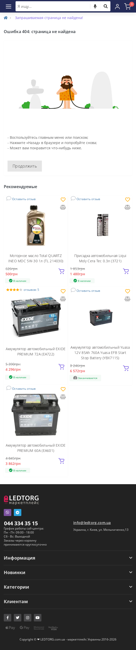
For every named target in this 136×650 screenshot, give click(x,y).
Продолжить (25, 166)
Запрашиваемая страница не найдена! (49, 17)
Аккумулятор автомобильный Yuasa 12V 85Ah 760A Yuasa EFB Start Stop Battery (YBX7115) (100, 352)
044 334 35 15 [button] (21, 523)
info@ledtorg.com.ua (92, 522)
